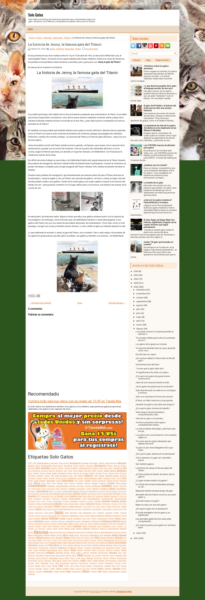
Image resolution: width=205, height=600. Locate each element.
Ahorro (60, 466)
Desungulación (111, 491)
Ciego (30, 483)
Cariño (113, 478)
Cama (101, 476)
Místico (59, 535)
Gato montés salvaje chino (112, 509)
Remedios (93, 553)
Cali (75, 476)
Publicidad (110, 548)
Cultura (112, 488)
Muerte (115, 535)
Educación (99, 496)
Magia (61, 529)
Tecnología (64, 563)
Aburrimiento (64, 463)
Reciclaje (87, 550)
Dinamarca (92, 494)
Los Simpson (40, 529)
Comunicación (62, 486)
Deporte (76, 491)
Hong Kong (86, 519)
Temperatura (83, 563)
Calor (96, 476)
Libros (84, 526)
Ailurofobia (68, 466)
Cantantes (72, 478)
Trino (118, 566)
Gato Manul (87, 509)
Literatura (106, 526)
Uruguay (78, 569)
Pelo (85, 542)
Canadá (39, 478)
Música (39, 537)
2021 (136, 538)
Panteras (100, 540)
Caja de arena (61, 476)
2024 (35, 463)
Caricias (106, 478)
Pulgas (124, 548)
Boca (49, 473)
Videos (86, 571)
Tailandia (45, 563)
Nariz (53, 538)
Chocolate (123, 481)
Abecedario (54, 463)
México (124, 532)
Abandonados (43, 463)
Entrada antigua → (117, 303)
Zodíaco (124, 571)
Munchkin (32, 538)
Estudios (58, 503)
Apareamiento (85, 468)
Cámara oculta (111, 476)
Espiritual (106, 501)
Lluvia (113, 526)
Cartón (30, 481)
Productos (72, 548)
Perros (111, 542)
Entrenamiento (93, 498)
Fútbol (124, 506)
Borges (70, 473)
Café (52, 476)
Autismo (52, 471)
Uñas (72, 568)
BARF (94, 471)
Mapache (123, 529)
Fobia (124, 504)
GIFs (94, 513)
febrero (139, 329)
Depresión (84, 491)
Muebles (107, 535)
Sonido (64, 561)
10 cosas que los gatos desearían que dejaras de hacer (153, 442)
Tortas (88, 566)
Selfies (67, 558)
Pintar (70, 545)
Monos (76, 535)
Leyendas (77, 526)
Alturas (110, 466)
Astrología (36, 471)
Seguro (61, 558)
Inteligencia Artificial (110, 521)
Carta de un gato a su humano (149, 418)
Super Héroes (98, 560)
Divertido (32, 496)
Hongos (94, 519)
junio (138, 313)
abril (138, 321)
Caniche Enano (61, 478)
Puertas (117, 548)
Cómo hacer (121, 483)
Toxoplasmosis (98, 566)
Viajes (62, 571)
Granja (37, 516)
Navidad (59, 537)
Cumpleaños (121, 489)
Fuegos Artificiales (113, 506)
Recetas (80, 550)
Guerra (53, 515)
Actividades (93, 463)
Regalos (67, 553)
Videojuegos (76, 571)
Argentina (117, 468)
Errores (49, 501)
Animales (45, 468)
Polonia (115, 545)
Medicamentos (81, 532)
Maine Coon (69, 528)
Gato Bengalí (64, 509)
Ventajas (116, 568)
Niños (97, 537)
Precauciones (33, 548)
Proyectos (87, 548)
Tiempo (31, 566)
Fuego (103, 506)
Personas (32, 545)
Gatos (39, 38)
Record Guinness (98, 550)
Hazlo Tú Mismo (97, 515)
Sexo (83, 558)
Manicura (103, 529)
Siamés (89, 558)
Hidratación (116, 516)
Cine (48, 483)
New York (80, 538)
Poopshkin (123, 545)
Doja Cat (53, 496)
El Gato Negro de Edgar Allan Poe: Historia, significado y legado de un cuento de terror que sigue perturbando (160, 223)
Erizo (38, 501)
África (38, 466)
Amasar (117, 466)
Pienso (65, 545)
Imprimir (47, 521)
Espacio (90, 501)
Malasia (79, 529)
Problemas (62, 548)
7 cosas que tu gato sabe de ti (150, 368)
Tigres (48, 566)
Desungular (122, 491)
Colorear (87, 483)
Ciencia (36, 483)
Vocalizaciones (114, 571)
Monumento (84, 535)
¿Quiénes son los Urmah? (155, 165)
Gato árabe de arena (50, 509)
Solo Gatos (35, 15)
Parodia (31, 543)
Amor (37, 468)
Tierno (43, 566)
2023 (30, 463)
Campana (31, 478)
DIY (38, 496)
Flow (120, 504)
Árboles (95, 468)
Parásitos (118, 540)
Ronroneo (39, 555)
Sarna (112, 555)
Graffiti (116, 513)
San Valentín (97, 555)
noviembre (141, 293)
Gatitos (38, 509)
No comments (91, 49)
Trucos (124, 566)
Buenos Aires (114, 473)
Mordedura (94, 535)
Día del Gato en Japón (146, 354)
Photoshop (54, 545)
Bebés (106, 471)
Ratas (60, 550)
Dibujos (76, 493)
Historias (48, 38)
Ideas (124, 518)
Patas (59, 542)
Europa (65, 504)
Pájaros (87, 540)
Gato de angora (76, 509)
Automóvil (59, 471)
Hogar (62, 518)
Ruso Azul (60, 555)
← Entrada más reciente (40, 303)
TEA (57, 563)
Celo (76, 481)
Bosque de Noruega (81, 473)
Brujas (105, 473)
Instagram (85, 521)
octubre (140, 297)
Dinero (98, 494)
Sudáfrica (75, 561)
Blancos (43, 473)
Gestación (87, 513)
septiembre (141, 301)
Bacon (75, 471)
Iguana (30, 521)
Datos (51, 491)
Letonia (69, 526)
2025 (136, 275)
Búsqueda (32, 476)
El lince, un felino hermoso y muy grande (154, 400)
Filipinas (114, 504)
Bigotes (36, 473)
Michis (47, 535)
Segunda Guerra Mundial (38, 558)
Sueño (83, 560)
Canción (52, 478)
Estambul (31, 504)
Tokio (77, 566)
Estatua (39, 504)
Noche (103, 537)
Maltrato (86, 528)
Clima (53, 483)
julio (138, 309)
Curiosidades (42, 491)
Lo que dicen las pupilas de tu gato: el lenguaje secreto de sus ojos (160, 87)
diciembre (141, 290)
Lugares (49, 529)
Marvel (30, 532)
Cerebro (87, 480)
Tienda (37, 566)
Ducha (66, 496)
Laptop (44, 526)
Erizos (43, 501)
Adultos (31, 466)
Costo (57, 489)
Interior (123, 521)
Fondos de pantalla (35, 506)
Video (68, 571)
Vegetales (108, 569)
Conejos (88, 486)
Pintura (77, 545)
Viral (100, 571)
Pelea (64, 542)
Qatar (30, 550)
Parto (36, 542)
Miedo (53, 535)
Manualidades (113, 529)
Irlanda (59, 524)
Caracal (80, 478)
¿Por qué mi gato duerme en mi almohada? (155, 454)
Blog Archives (162, 60)
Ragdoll (42, 550)
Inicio (30, 29)
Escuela (66, 501)
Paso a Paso (44, 543)
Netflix (73, 538)
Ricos (120, 553)
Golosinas (109, 513)
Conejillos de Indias (76, 486)
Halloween (74, 515)
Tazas (51, 563)
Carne (119, 478)
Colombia (79, 483)
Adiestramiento (110, 463)
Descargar (101, 491)
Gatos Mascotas (71, 513)
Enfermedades (75, 498)
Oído (30, 540)
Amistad (31, 468)
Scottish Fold (121, 555)
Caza (58, 480)
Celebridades (67, 480)
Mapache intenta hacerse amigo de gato (154, 491)
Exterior (82, 504)
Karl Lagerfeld (118, 524)
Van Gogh (86, 569)
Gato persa (39, 513)
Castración (50, 480)
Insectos (77, 521)
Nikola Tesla (89, 538)
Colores (94, 483)
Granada (123, 513)
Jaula (90, 524)
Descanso (92, 491)
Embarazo (37, 499)
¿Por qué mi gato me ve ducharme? (152, 509)
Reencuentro (40, 553)
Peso (46, 545)
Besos (30, 473)
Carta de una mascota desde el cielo (152, 382)
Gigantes (100, 513)
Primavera (53, 548)
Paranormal (109, 540)
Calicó (80, 476)
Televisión (74, 563)
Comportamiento (37, 485)
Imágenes (38, 521)
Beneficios (122, 470)
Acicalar (85, 463)
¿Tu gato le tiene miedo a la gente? (152, 480)
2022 (136, 287)
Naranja (46, 537)
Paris (125, 540)
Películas (71, 542)
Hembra (108, 515)
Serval (78, 558)
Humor (118, 518)
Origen (54, 540)
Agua (55, 466)
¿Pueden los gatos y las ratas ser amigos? (155, 404)
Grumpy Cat (45, 516)
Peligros (79, 542)
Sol (43, 561)
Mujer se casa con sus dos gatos (151, 505)
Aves (65, 471)
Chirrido (115, 481)
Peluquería (91, 543)
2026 (136, 271)
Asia (30, 471)
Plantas (96, 545)
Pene (97, 543)
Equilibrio (31, 501)
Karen (110, 524)
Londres (120, 526)
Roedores (31, 555)
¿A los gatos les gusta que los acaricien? (155, 386)
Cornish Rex (35, 489)
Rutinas (68, 555)
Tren (113, 566)
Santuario (105, 555)
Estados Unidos (119, 501)
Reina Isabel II (76, 553)
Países (70, 540)
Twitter (59, 568)
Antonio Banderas (71, 468)
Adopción (122, 463)
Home (32, 38)
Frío (94, 506)
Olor (44, 540)
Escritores (57, 501)
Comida (111, 483)
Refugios (59, 553)
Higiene (37, 518)
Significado (98, 558)
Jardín (76, 524)
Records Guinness (113, 550)
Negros (67, 537)
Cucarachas (81, 489)
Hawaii (87, 516)
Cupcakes (32, 491)
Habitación (65, 516)
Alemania (89, 466)
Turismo (31, 569)
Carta (124, 478)
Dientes (84, 493)
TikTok (55, 566)
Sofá (39, 561)
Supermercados (111, 561)
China (109, 480)
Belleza (113, 471)
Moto (101, 535)
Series (72, 558)
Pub (103, 548)
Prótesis (80, 548)
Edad (79, 496)
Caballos (40, 476)
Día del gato (44, 494)
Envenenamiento (120, 499)
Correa (43, 489)
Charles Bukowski (99, 481)
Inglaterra (70, 521)
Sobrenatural (122, 558)
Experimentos (74, 504)
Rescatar (113, 552)
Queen (35, 550)
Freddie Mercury (75, 506)
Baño (80, 471)
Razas (73, 550)
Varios (100, 568)
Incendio (54, 521)
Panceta (93, 540)
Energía (64, 498)
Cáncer (45, 478)
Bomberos (62, 473)
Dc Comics (58, 491)
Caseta (42, 480)
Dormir (60, 496)
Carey (100, 478)
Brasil (92, 473)
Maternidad (53, 532)
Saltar (74, 555)
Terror (124, 563)
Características (90, 478)
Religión (86, 553)
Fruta (98, 506)
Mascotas (58, 38)
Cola (66, 483)
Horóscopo (102, 518)
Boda (54, 473)
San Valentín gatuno (145, 464)
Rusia (52, 555)
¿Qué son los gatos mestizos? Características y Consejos (158, 201)
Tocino (72, 566)
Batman (100, 471)
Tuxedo (52, 569)
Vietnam (93, 571)
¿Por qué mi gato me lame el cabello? (153, 408)
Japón (70, 523)
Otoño (65, 540)
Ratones (67, 550)
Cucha (88, 489)
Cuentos (95, 489)
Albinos (82, 466)
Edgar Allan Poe (88, 496)
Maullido (71, 532)
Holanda (69, 519)
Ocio (125, 538)
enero (139, 533)
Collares (72, 483)
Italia (65, 523)
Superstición (122, 561)
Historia (44, 518)
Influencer (61, 521)
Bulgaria (123, 473)
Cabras (47, 476)
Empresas (55, 499)
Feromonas (106, 504)
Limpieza (92, 526)
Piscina (83, 545)
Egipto (106, 496)
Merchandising (107, 532)
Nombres (110, 537)
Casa (36, 480)
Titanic (67, 38)
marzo (139, 325)
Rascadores (52, 550)
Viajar (56, 571)
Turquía (38, 568)
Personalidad (120, 542)
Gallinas (31, 509)
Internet (31, 524)
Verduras (31, 571)
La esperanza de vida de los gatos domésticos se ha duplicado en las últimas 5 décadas (160, 128)
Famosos (90, 503)
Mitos (65, 535)
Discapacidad (107, 494)
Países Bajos (78, 540)
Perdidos (103, 542)
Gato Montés (97, 509)
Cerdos (81, 481)
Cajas (70, 476)
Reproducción (103, 553)
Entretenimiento (107, 499)
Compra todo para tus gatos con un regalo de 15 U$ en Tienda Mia (74, 401)
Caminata (123, 476)
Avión (70, 471)
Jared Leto (83, 524)
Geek (80, 513)
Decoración (68, 491)
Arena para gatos (106, 468)
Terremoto (109, 563)
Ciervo (43, 483)
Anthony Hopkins (57, 468)
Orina (60, 540)
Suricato (31, 563)
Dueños (73, 496)
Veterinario (48, 571)
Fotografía (48, 506)
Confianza (96, 486)
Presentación (43, 548)
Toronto (82, 566)
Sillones (106, 558)
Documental (45, 496)
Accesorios (75, 463)
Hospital (111, 519)
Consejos (106, 485)
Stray (70, 561)
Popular (136, 60)
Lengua (56, 526)
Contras (116, 486)
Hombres (77, 518)
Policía (109, 545)
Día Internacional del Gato (60, 493)
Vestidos (39, 571)
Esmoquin (82, 501)
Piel (60, 545)
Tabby (37, 563)
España (97, 501)
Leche (50, 526)
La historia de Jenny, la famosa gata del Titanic (65, 44)
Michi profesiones (35, 535)
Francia (64, 506)
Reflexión (50, 552)
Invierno (53, 524)
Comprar (51, 486)
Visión (105, 571)
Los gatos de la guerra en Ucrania (151, 344)
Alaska (76, 466)
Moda (71, 535)
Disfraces (117, 493)
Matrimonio (62, 532)
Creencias (64, 489)
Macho (55, 529)
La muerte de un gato (153, 182)
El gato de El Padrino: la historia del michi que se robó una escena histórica (160, 108)
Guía (58, 516)
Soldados (48, 561)
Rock (125, 553)
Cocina (60, 483)
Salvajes (87, 555)
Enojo (84, 499)
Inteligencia (96, 521)
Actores (101, 463)
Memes (90, 532)
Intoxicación (38, 524)
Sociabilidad (32, 561)
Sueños (89, 561)
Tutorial (46, 569)
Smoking (113, 558)
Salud (80, 555)
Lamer (38, 526)
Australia (44, 471)
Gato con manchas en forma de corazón (154, 396)
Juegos (96, 523)
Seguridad (53, 558)
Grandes (31, 516)
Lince (99, 526)
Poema (103, 545)
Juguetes (104, 523)
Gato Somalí (49, 513)
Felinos (98, 504)
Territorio (117, 563)
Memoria (97, 532)
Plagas (89, 545)
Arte (125, 468)
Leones (62, 526)
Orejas (49, 540)
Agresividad (46, 466)
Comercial (102, 483)
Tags (148, 60)
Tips (60, 565)
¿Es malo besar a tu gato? (148, 501)
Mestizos (117, 532)
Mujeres (123, 535)
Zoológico (31, 574)
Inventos (47, 524)
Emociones (47, 499)
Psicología (96, 548)
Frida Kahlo (87, 506)
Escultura (74, 501)
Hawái (81, 516)
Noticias (119, 537)
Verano (124, 569)
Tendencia (93, 563)
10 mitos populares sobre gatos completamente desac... (150, 423)
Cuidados (104, 489)
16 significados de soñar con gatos (152, 372)
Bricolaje (98, 473)
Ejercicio (113, 496)
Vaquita (94, 569)
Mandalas (95, 529)
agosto (139, 305)
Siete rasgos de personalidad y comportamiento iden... (150, 413)
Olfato (39, 540)
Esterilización (48, 504)
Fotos (56, 506)
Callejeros (88, 475)
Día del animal (33, 494)
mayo (138, 317)
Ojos (34, 540)
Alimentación (100, 465)
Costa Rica (51, 489)
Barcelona (87, 471)
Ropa (47, 555)
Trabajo (107, 566)
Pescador (40, 545)
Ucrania (65, 568)
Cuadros (72, 489)
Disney (124, 494)
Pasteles (53, 542)
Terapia (101, 563)
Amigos (124, 466)
